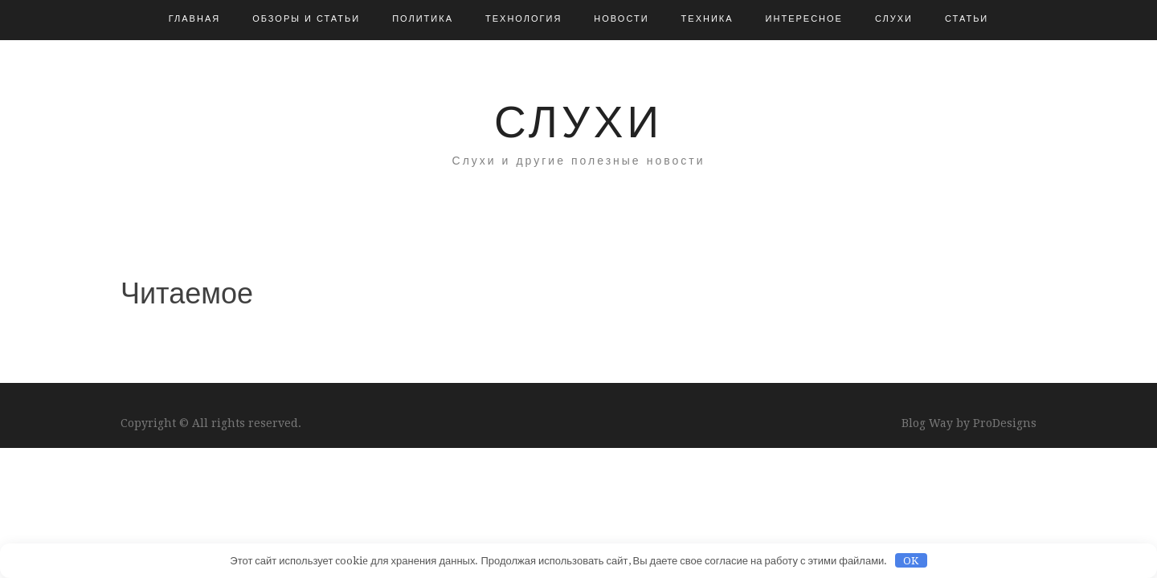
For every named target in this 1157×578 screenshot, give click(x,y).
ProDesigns (1004, 423)
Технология (523, 19)
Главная (194, 19)
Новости (621, 19)
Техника (707, 19)
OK (910, 561)
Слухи (894, 19)
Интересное (804, 19)
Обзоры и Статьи (306, 19)
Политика (422, 19)
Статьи (966, 19)
